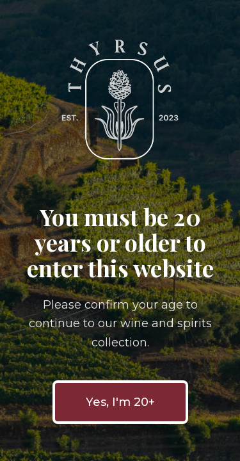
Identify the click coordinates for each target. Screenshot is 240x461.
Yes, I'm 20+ (120, 402)
